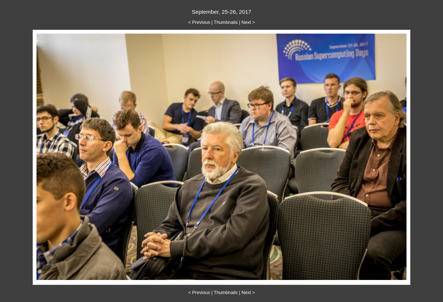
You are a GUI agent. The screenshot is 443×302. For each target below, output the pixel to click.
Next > (248, 22)
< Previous (199, 22)
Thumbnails (226, 22)
